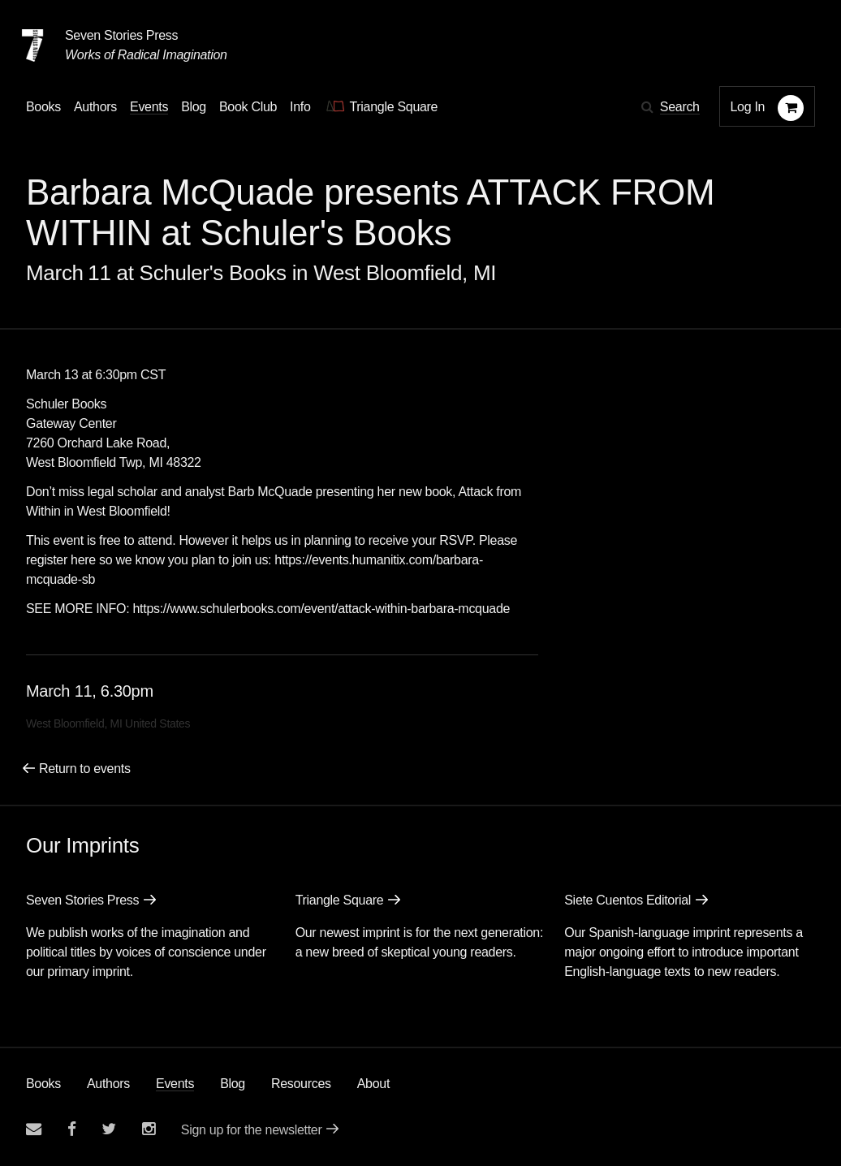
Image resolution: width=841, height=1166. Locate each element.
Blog (232, 1083)
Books (43, 1083)
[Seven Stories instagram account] (148, 1129)
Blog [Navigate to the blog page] (193, 107)
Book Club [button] (248, 107)
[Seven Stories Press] (32, 45)
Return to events (85, 768)
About (373, 1083)
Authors (108, 1083)
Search (680, 107)
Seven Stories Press (121, 35)
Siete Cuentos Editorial (627, 900)
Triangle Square (339, 900)
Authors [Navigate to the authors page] (95, 107)
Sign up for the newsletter (251, 1130)
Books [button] (43, 107)
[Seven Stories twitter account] (108, 1129)
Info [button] (300, 107)
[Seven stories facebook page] (71, 1129)
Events (175, 1083)
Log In (748, 107)
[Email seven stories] (33, 1129)
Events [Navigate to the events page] (149, 107)
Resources (301, 1083)
